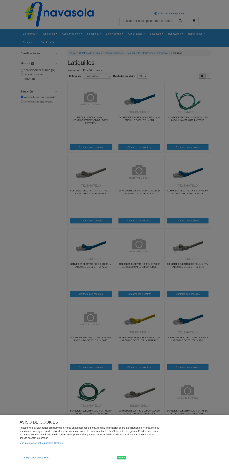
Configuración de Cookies (35, 457)
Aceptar (121, 457)
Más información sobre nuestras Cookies (41, 443)
